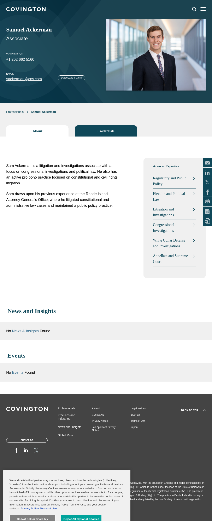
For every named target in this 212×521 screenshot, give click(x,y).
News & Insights (25, 331)
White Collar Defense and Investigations (169, 243)
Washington (14, 53)
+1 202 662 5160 (20, 59)
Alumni (96, 408)
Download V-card (71, 78)
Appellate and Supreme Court (170, 259)
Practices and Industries (66, 416)
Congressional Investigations (163, 228)
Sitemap (135, 414)
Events (18, 372)
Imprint (134, 427)
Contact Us (98, 414)
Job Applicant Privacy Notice (104, 429)
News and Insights (69, 427)
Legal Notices (138, 408)
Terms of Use (138, 420)
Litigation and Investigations (163, 212)
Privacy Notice (100, 420)
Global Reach (66, 435)
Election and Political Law (169, 197)
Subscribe (27, 440)
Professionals (15, 112)
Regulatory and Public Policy (169, 181)
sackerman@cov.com (24, 79)
